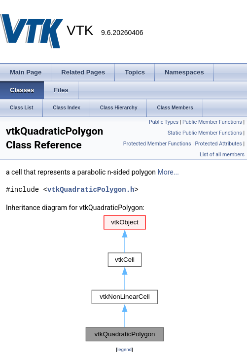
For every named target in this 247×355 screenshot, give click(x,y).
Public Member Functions (212, 122)
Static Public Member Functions (205, 133)
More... (168, 172)
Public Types (163, 122)
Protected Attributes (218, 144)
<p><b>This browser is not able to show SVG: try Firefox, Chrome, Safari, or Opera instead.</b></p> (124, 278)
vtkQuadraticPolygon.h (90, 189)
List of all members (222, 154)
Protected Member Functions (157, 144)
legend (124, 349)
